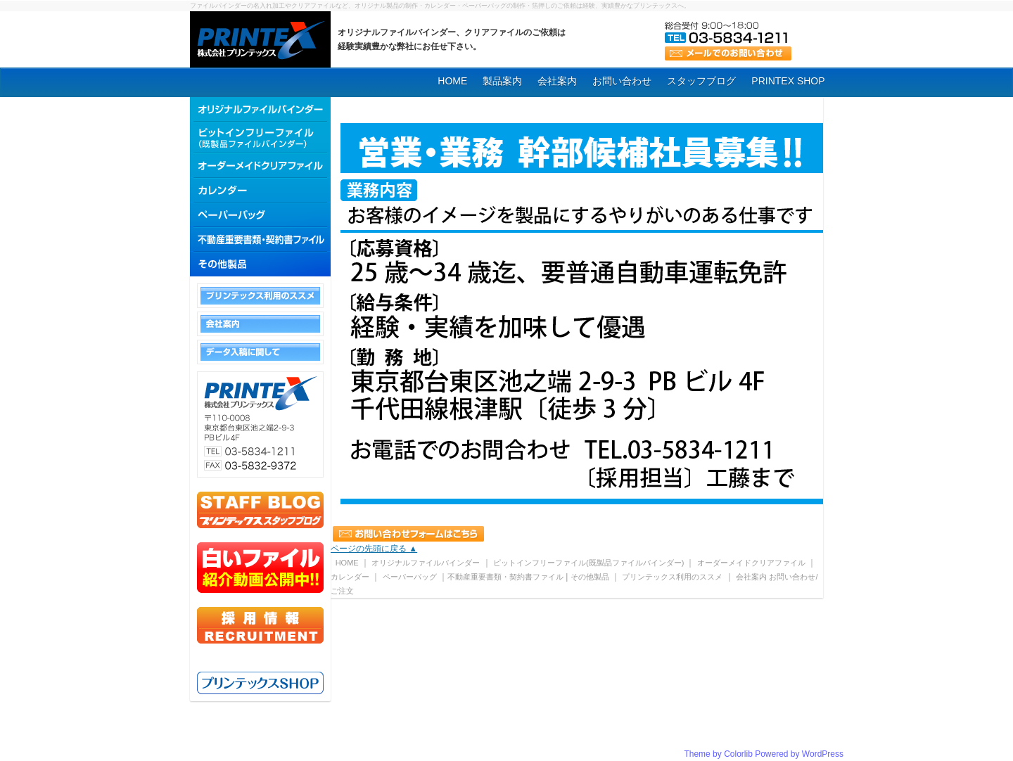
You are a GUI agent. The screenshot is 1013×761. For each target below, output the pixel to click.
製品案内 (502, 81)
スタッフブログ (701, 81)
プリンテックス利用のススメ (672, 577)
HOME (452, 81)
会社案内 (557, 81)
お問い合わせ (621, 81)
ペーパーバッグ (410, 577)
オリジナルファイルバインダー (425, 562)
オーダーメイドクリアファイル (751, 562)
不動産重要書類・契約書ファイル (505, 577)
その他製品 (590, 577)
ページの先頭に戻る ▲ (374, 549)
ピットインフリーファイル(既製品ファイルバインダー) (589, 562)
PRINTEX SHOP (787, 81)
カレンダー (350, 577)
